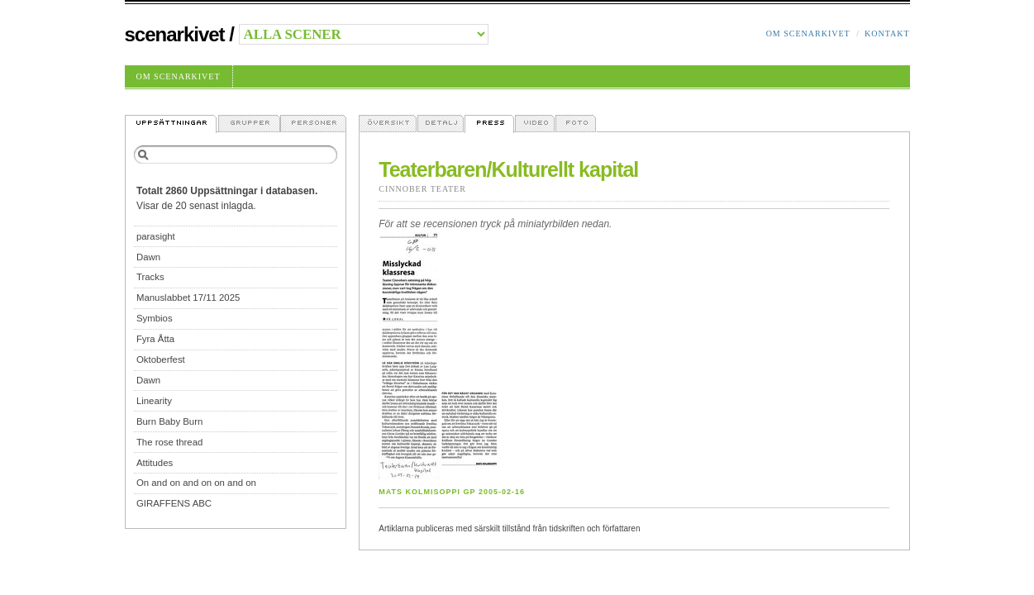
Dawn (148, 257)
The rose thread (169, 442)
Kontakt (887, 33)
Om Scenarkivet (808, 33)
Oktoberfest (160, 359)
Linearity (154, 401)
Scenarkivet (175, 34)
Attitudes (154, 463)
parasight (155, 236)
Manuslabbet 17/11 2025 (188, 297)
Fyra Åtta (155, 339)
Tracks (150, 277)
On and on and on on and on (196, 483)
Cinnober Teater (422, 188)
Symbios (154, 318)
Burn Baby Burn (169, 421)
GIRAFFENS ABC (174, 503)
